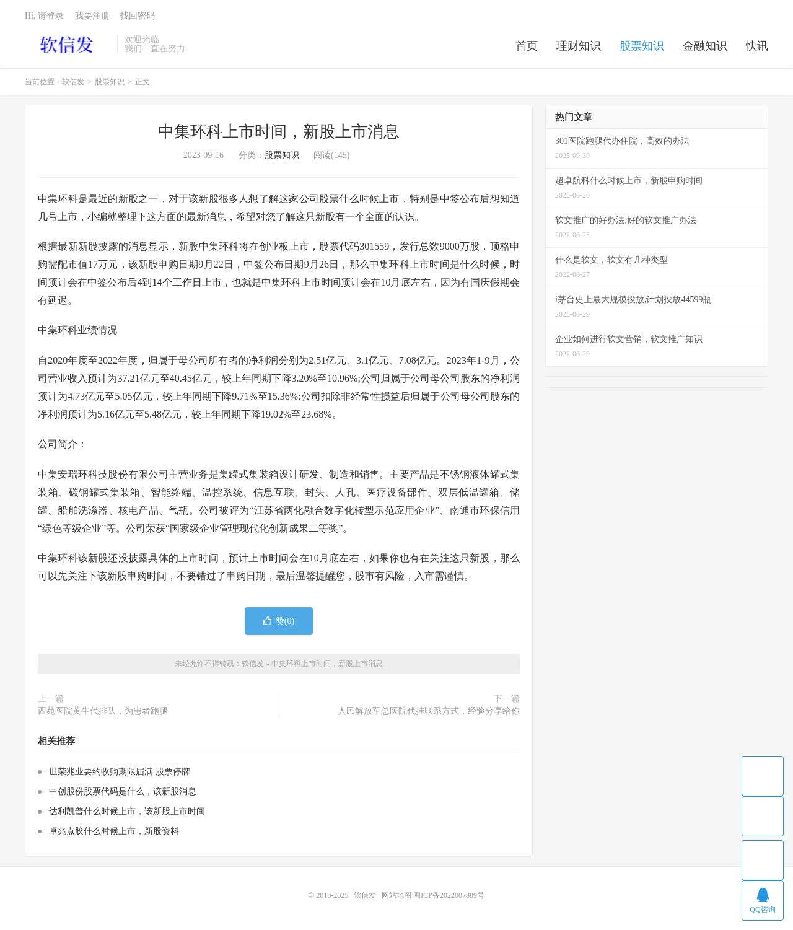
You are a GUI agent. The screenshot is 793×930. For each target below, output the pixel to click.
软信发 (68, 44)
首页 (526, 46)
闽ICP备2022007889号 (448, 895)
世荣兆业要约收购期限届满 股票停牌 (119, 771)
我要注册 (92, 15)
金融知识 (705, 46)
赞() (278, 621)
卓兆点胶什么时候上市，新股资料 (114, 831)
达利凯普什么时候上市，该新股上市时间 (127, 811)
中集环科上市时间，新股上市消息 (279, 132)
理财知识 (578, 46)
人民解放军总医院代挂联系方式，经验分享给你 (429, 711)
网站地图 (396, 895)
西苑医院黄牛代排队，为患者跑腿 (103, 711)
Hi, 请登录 (44, 15)
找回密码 (137, 15)
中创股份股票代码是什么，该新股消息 (122, 791)
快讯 (757, 46)
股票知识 (642, 46)
